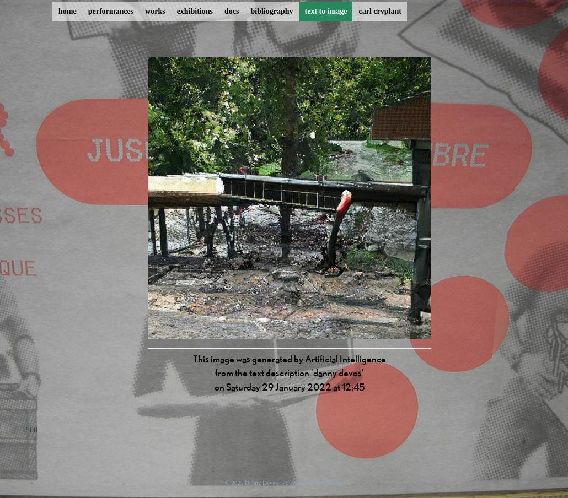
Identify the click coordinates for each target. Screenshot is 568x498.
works (155, 11)
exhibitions (195, 11)
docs (231, 11)
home (67, 11)
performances (110, 11)
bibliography (271, 11)
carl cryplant (379, 11)
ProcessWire (328, 482)
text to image (326, 11)
